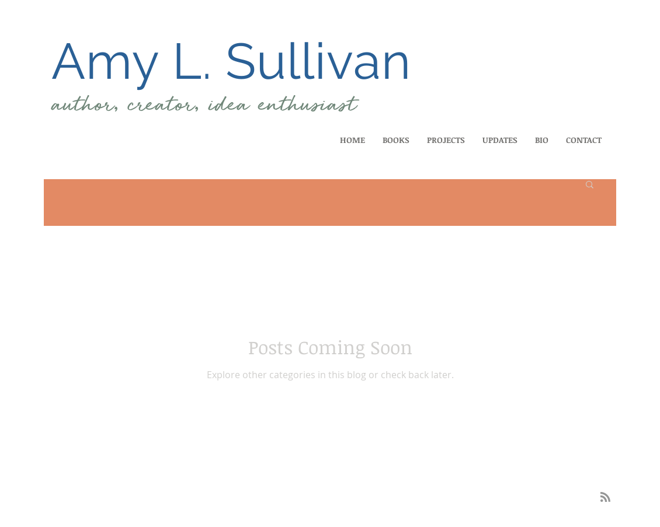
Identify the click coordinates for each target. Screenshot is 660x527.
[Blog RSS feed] (605, 497)
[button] (589, 185)
